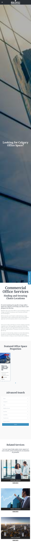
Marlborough (4, 360)
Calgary (7, 362)
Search (15, 424)
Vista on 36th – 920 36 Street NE (4, 368)
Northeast (3, 362)
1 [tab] (15, 383)
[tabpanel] (5, 367)
